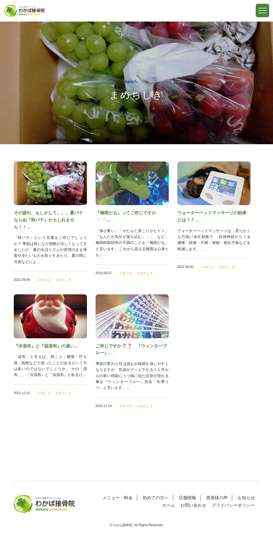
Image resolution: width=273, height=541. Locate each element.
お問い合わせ (193, 505)
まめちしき (63, 279)
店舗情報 (187, 497)
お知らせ (44, 279)
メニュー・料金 (117, 497)
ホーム (168, 505)
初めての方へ (155, 497)
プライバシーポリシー (233, 505)
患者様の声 (217, 497)
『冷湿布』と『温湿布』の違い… (46, 346)
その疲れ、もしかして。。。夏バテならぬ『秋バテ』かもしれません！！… (48, 220)
